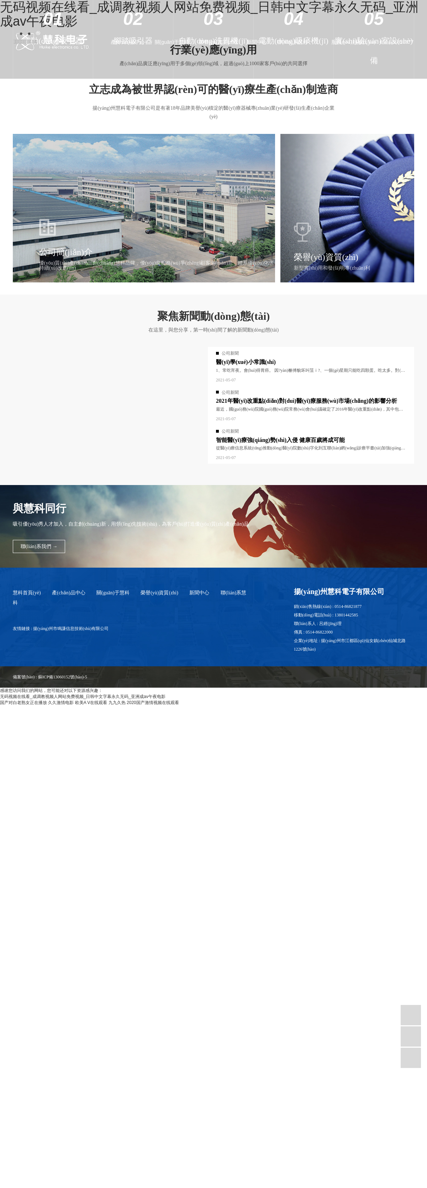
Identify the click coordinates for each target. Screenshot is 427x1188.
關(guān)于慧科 (172, 42)
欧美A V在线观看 (91, 702)
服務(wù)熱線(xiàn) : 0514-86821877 (372, 42)
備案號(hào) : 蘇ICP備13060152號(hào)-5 (50, 676)
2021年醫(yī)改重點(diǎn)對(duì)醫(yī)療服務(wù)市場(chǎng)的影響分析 (306, 401)
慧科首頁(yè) (27, 592)
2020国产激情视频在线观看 (153, 702)
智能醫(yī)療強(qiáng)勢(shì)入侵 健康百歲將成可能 (280, 440)
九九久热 (117, 702)
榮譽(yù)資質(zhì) (218, 42)
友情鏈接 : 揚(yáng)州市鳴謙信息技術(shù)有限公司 (61, 628)
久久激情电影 (61, 702)
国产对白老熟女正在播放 (23, 702)
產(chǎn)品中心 (128, 42)
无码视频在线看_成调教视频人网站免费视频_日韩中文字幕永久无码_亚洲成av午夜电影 (82, 696)
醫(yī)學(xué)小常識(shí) (246, 362)
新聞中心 (257, 42)
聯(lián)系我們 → (38, 546)
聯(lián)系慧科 (292, 42)
